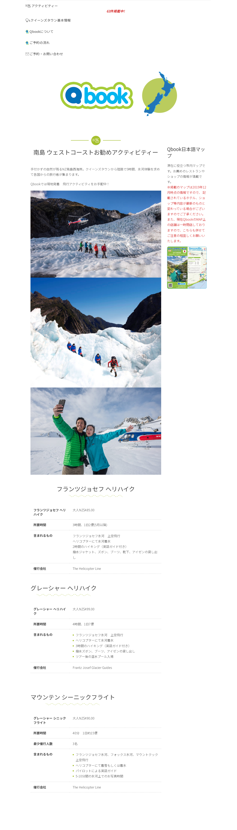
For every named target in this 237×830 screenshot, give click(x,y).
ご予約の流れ (38, 42)
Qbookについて (40, 31)
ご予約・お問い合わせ (44, 53)
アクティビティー (116, 8)
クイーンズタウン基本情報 (48, 20)
